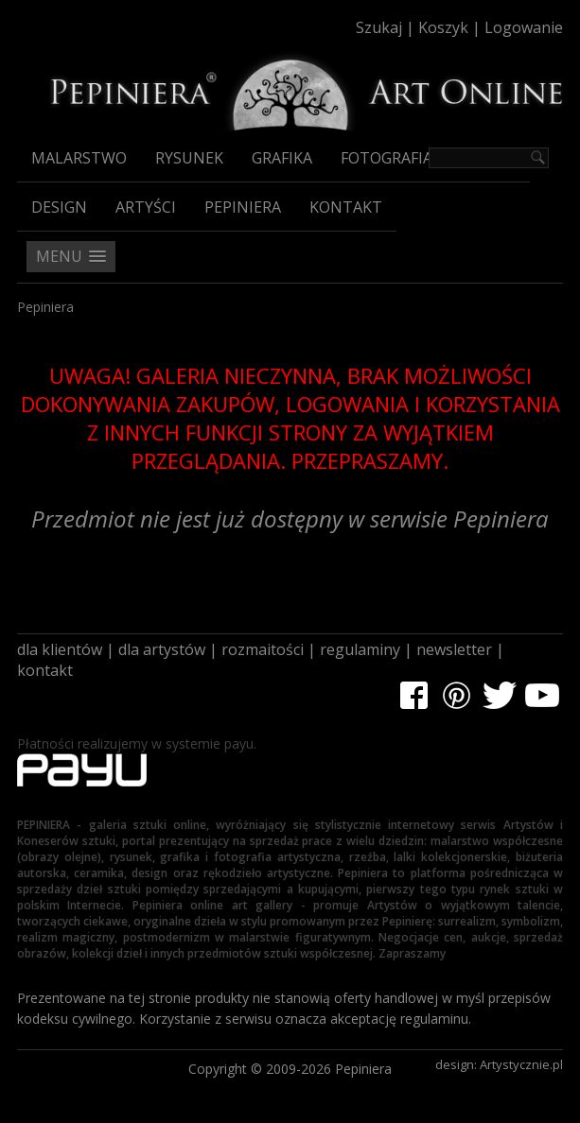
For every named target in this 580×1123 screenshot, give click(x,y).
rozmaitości (262, 649)
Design (59, 207)
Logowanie (523, 27)
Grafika (282, 157)
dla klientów (59, 649)
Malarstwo (79, 157)
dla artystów (161, 649)
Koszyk (443, 27)
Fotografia (386, 157)
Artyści (145, 207)
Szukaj (379, 27)
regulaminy (360, 649)
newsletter (454, 649)
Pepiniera (242, 207)
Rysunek (189, 157)
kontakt (45, 670)
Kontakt (345, 207)
